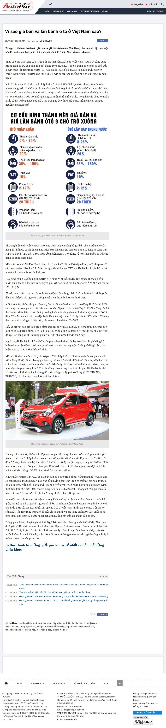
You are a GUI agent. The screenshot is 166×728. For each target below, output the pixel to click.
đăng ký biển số (28, 626)
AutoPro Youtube (155, 11)
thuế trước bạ (39, 623)
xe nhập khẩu (25, 623)
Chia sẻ (103, 41)
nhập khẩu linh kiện (56, 626)
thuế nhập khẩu (54, 623)
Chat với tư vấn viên (145, 713)
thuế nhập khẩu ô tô (15, 630)
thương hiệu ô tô (60, 630)
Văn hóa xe (72, 11)
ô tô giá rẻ (41, 626)
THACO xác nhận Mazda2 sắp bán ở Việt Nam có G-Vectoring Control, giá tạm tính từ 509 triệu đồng (63, 586)
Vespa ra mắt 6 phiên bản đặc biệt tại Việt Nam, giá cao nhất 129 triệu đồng (54, 592)
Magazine (138, 4)
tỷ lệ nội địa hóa (44, 630)
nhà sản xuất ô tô (86, 626)
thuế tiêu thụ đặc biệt (73, 623)
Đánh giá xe (58, 11)
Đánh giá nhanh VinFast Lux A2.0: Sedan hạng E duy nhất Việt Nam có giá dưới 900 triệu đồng (63, 596)
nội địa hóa (30, 630)
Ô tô (47, 11)
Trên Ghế (153, 4)
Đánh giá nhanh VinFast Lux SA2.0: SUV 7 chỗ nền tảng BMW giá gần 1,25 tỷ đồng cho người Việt (63, 602)
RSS (106, 683)
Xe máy (105, 11)
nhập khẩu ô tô (12, 626)
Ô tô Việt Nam (90, 623)
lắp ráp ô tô (72, 626)
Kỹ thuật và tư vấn (90, 11)
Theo (57, 576)
